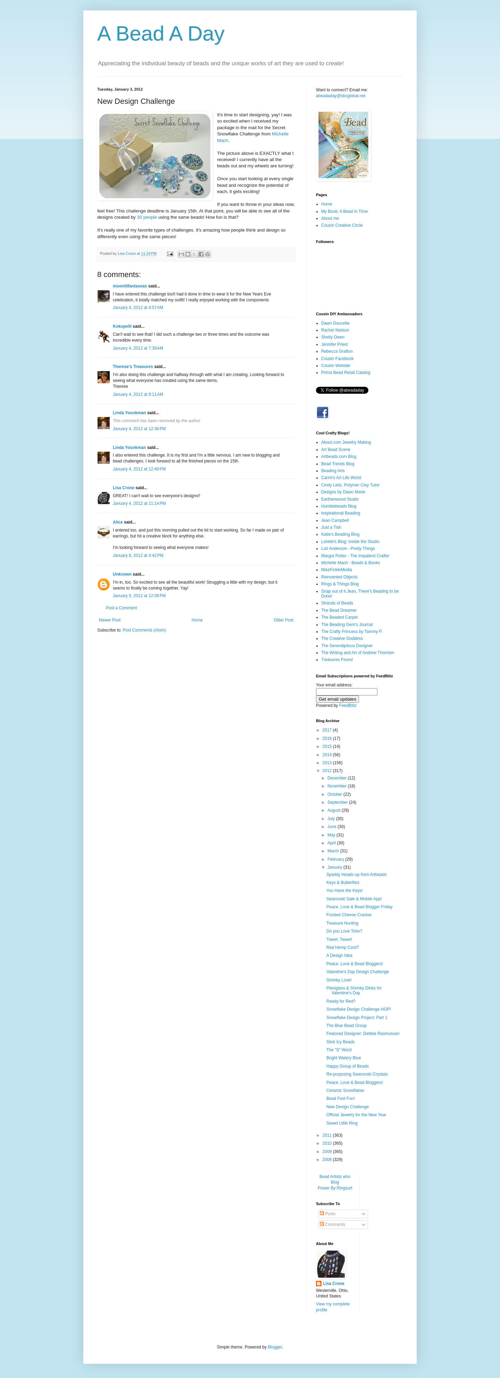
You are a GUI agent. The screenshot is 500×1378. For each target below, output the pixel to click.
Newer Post (109, 620)
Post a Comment (121, 608)
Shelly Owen (332, 337)
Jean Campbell (335, 520)
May (331, 835)
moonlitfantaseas (130, 286)
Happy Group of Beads (347, 1066)
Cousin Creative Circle (341, 225)
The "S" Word (338, 1049)
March (333, 851)
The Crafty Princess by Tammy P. (351, 631)
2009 (328, 1151)
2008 (328, 1159)
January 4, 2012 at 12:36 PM (139, 428)
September (338, 802)
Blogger (275, 1347)
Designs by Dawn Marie (343, 492)
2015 (328, 746)
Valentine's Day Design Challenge (357, 971)
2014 (328, 754)
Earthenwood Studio (340, 499)
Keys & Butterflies (342, 882)
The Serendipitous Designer (347, 645)
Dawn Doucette (335, 323)
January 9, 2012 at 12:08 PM (139, 595)
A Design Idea (339, 955)
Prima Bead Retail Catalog (345, 372)
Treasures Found (337, 659)
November (337, 786)
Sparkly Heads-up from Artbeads (356, 874)
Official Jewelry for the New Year (356, 1114)
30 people (147, 217)
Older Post (283, 620)
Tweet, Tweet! (339, 939)
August (334, 810)
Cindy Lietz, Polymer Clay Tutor (350, 485)
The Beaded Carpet (339, 617)
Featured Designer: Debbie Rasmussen (363, 1033)
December (337, 778)
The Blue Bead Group (346, 1025)
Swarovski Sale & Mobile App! (354, 898)
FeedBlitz (348, 705)
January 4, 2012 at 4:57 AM (138, 307)
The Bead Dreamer (339, 610)
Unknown (122, 574)
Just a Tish (331, 527)
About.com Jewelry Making (346, 442)
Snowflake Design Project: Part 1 (356, 1017)
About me (330, 218)
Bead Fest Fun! (340, 1098)
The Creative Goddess (342, 638)
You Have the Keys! (344, 890)
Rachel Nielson (335, 330)
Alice (118, 522)
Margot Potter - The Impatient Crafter (355, 555)
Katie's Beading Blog (340, 534)
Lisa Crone (123, 487)
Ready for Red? (341, 1001)
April (332, 843)
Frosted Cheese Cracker (349, 914)
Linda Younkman (129, 412)
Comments (332, 1224)
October (335, 794)
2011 (328, 1135)
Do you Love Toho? (344, 931)
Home (197, 620)
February (336, 859)
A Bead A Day (161, 33)
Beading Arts (333, 470)
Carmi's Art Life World (341, 477)
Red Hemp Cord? (342, 947)
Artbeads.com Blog (338, 456)
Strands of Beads (337, 603)
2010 (328, 1143)
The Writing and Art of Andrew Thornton (357, 652)
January (335, 867)
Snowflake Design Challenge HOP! (358, 1009)
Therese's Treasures (133, 366)
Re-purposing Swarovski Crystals (357, 1074)
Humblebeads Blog (338, 506)
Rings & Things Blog (340, 584)
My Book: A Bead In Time (344, 211)
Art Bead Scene (335, 449)
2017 (328, 730)
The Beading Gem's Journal (347, 624)
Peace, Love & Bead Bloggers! (354, 963)
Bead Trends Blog (337, 463)
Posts (327, 1213)
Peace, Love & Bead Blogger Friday (359, 906)
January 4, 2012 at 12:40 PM (139, 469)
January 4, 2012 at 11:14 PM (139, 503)
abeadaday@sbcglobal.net (340, 95)
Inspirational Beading (340, 513)
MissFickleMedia (336, 569)
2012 (328, 770)
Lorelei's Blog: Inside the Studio (350, 541)
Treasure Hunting (342, 923)
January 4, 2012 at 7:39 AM (138, 348)
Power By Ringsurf (335, 1188)
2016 (328, 738)
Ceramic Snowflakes (345, 1090)
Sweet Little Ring (342, 1123)
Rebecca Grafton (337, 351)
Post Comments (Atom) (144, 630)
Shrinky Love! (339, 980)
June (332, 826)
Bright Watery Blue (343, 1057)
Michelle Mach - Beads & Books (350, 562)
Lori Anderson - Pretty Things (348, 548)
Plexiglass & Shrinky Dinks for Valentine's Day (354, 990)
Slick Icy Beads (340, 1041)
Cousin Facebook (337, 358)
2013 (328, 762)
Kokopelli (122, 326)
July (331, 818)
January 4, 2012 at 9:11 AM (138, 394)
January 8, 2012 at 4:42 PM (138, 555)
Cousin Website (335, 365)
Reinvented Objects (339, 577)
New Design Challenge (347, 1106)
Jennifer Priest (334, 344)
